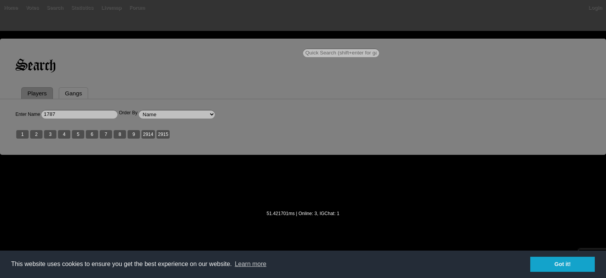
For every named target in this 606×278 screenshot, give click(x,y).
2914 (258, 171)
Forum (266, 44)
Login (485, 44)
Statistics (212, 44)
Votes (162, 44)
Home (121, 44)
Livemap (241, 44)
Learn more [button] (250, 264)
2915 (273, 171)
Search (184, 44)
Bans (141, 44)
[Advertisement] (303, 224)
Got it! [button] (563, 264)
